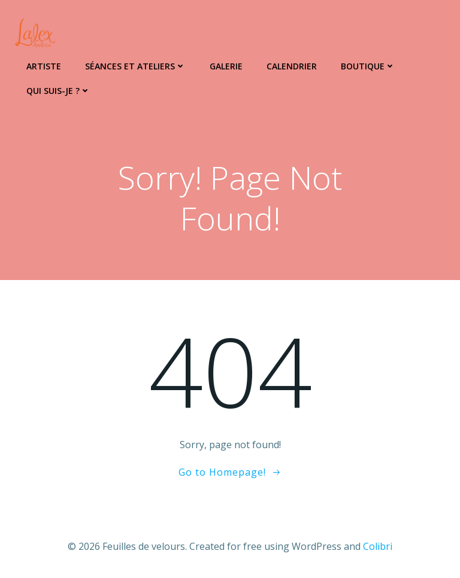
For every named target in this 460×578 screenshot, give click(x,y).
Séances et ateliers (135, 66)
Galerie (226, 66)
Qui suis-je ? (58, 90)
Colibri (377, 546)
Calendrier (292, 66)
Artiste (43, 66)
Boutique (368, 66)
